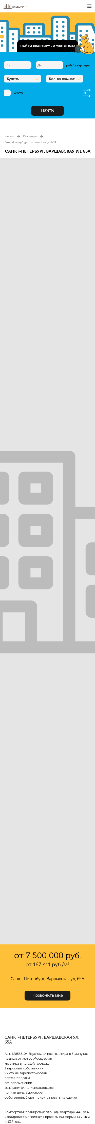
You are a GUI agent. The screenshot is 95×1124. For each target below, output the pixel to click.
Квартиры (30, 136)
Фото (13, 93)
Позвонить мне (47, 995)
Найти (47, 110)
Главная (9, 136)
